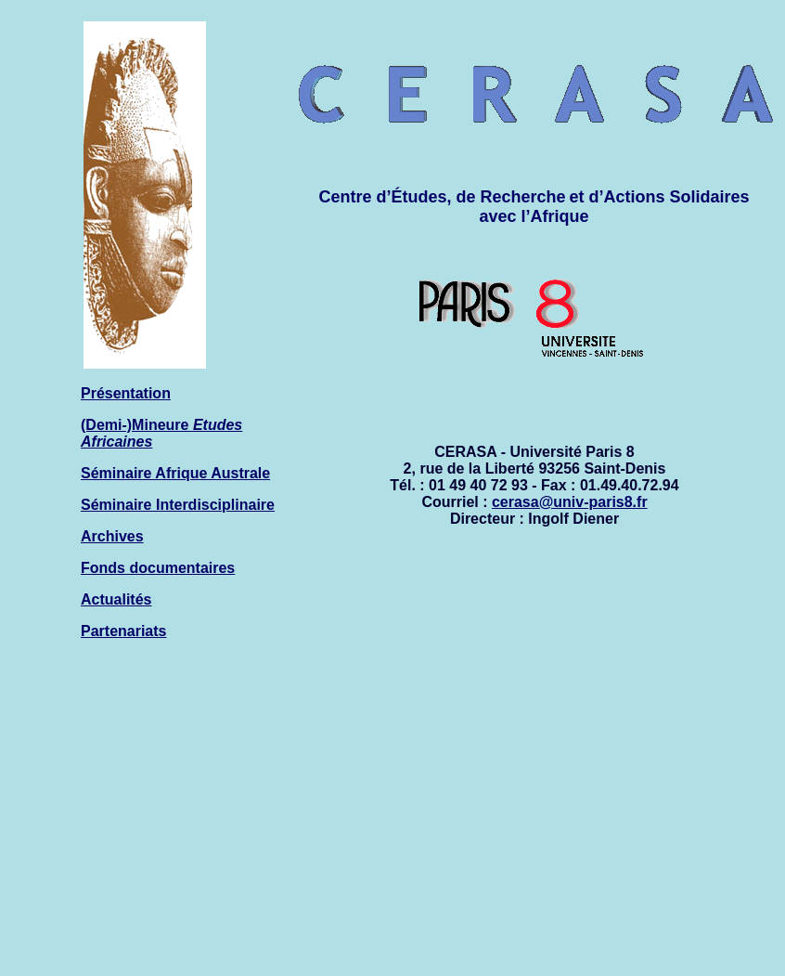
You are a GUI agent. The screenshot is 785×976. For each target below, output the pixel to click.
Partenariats (124, 631)
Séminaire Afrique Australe (175, 473)
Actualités (116, 599)
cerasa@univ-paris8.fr (570, 502)
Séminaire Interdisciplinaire (178, 505)
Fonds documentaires (158, 568)
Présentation (126, 393)
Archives (112, 536)
